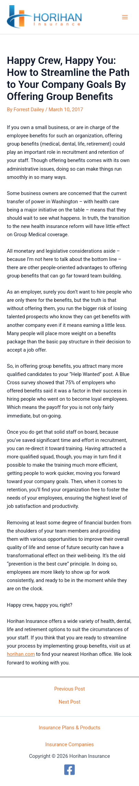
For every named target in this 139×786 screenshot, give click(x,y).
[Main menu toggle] (125, 17)
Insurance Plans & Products (69, 728)
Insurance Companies (69, 744)
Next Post (69, 702)
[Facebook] (69, 770)
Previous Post (69, 689)
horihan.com (21, 654)
